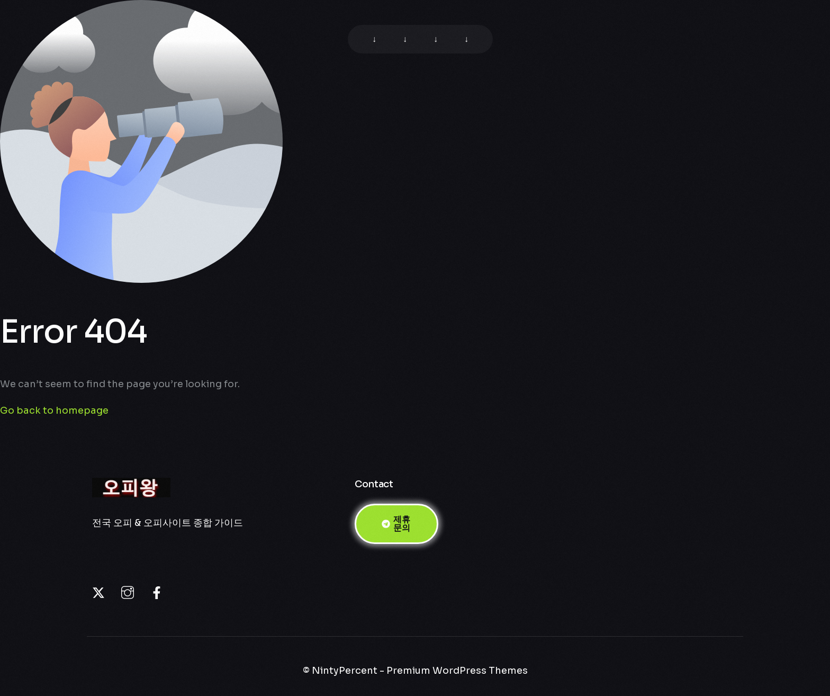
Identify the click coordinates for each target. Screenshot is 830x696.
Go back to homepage (54, 410)
